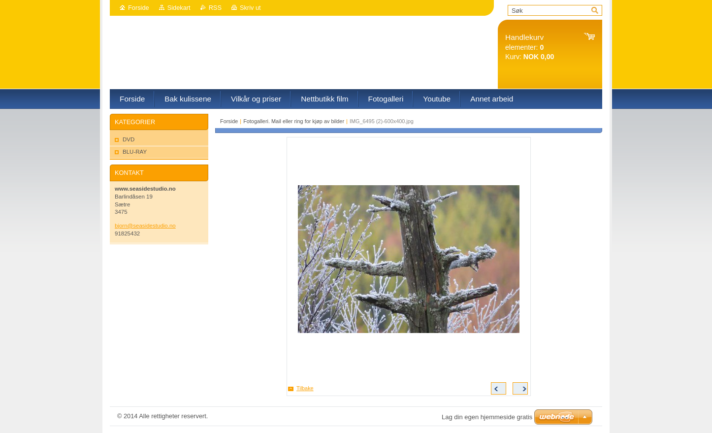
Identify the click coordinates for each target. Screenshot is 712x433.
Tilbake (305, 388)
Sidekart (179, 7)
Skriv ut (250, 7)
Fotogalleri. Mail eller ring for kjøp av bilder (293, 121)
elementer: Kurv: (529, 47)
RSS (215, 7)
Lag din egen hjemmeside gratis (487, 417)
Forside (138, 7)
